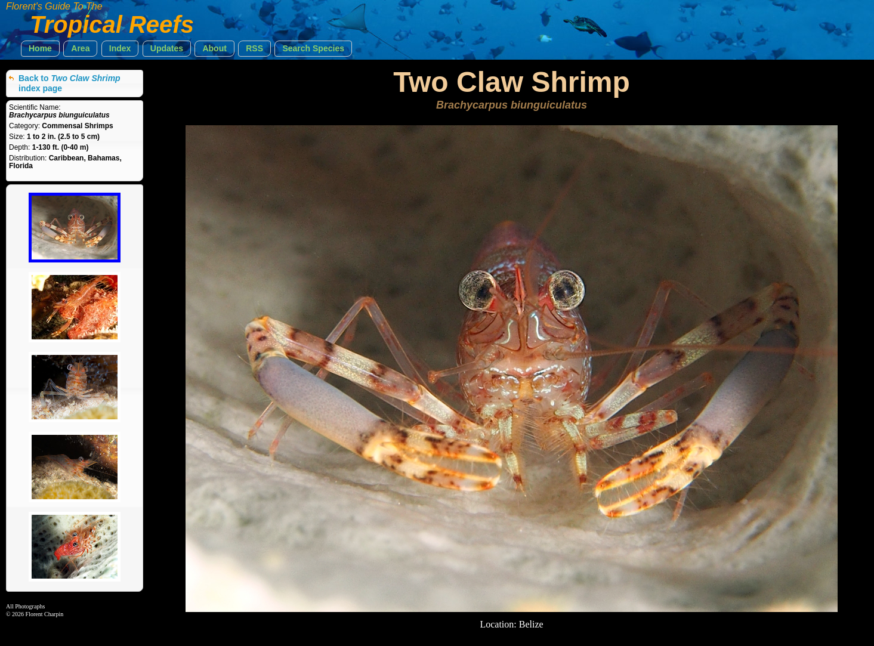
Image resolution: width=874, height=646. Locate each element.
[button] (40, 49)
